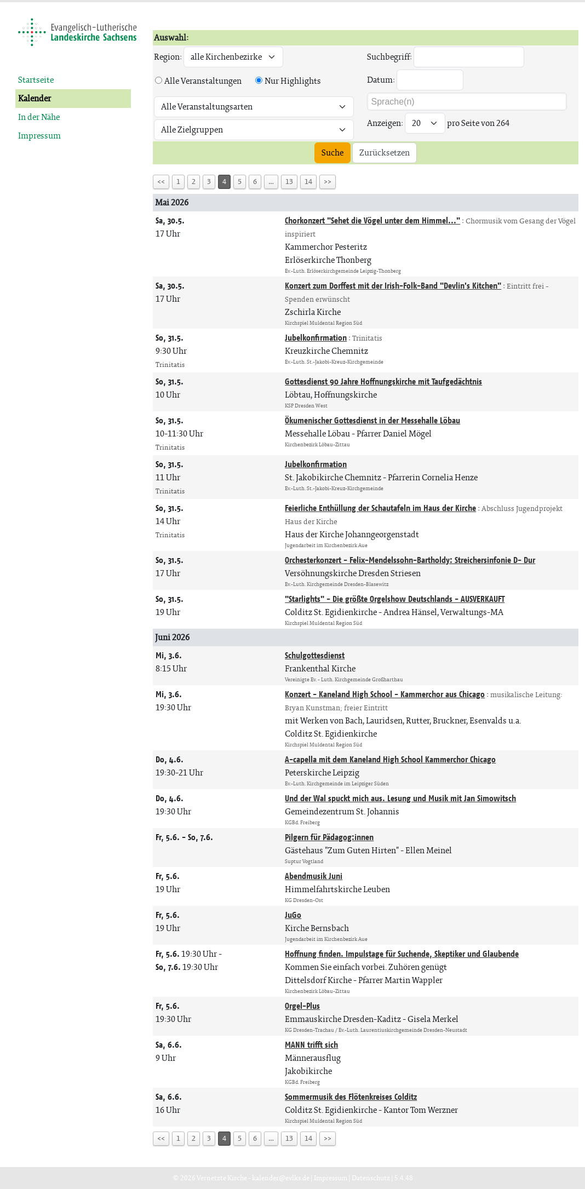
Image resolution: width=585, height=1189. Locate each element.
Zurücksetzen (384, 152)
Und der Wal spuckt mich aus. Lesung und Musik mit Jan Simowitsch (400, 798)
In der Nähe (39, 117)
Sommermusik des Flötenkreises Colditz (351, 1096)
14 (308, 181)
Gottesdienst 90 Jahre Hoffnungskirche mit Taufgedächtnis (383, 381)
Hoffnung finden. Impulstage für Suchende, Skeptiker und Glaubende (402, 954)
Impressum (39, 135)
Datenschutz (371, 1177)
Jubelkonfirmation (316, 337)
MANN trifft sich (311, 1044)
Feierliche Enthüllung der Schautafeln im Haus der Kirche (380, 508)
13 (289, 181)
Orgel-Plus (302, 1006)
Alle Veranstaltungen (203, 81)
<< (161, 181)
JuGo (293, 915)
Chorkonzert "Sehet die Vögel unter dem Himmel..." (372, 220)
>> (327, 181)
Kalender (34, 98)
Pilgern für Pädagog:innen (329, 837)
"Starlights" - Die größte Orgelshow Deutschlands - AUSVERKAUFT (394, 599)
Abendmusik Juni (313, 876)
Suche (332, 152)
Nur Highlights (293, 81)
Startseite (36, 79)
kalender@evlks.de (280, 1177)
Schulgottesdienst (315, 655)
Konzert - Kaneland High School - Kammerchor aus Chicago (385, 694)
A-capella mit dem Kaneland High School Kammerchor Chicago (390, 759)
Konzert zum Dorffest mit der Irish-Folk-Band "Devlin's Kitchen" (393, 285)
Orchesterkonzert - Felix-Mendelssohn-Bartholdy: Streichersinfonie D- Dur (410, 560)
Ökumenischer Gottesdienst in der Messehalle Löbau (372, 420)
